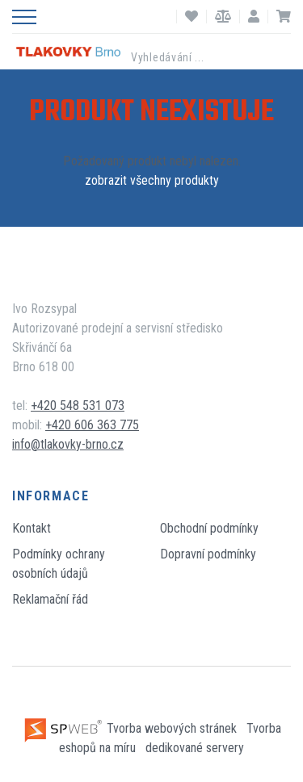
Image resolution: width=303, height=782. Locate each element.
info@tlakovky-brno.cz (68, 444)
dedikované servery (194, 747)
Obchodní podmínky (209, 528)
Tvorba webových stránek (131, 728)
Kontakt (31, 528)
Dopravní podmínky (208, 554)
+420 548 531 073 (77, 405)
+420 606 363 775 (92, 425)
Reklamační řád (50, 599)
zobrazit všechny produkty (152, 180)
